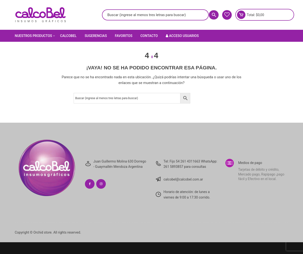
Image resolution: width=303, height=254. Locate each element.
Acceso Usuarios (182, 36)
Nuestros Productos (35, 36)
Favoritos (123, 36)
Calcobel (68, 36)
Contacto (149, 36)
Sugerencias (96, 36)
